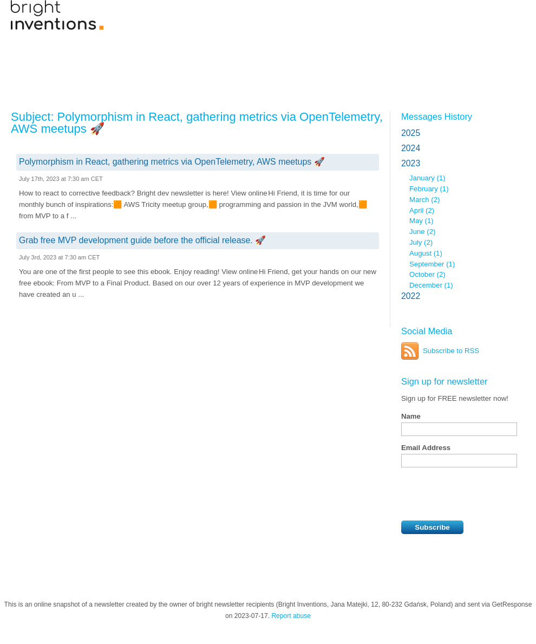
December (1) (431, 285)
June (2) (422, 231)
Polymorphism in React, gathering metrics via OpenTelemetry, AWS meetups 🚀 (172, 161)
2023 (410, 163)
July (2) (421, 242)
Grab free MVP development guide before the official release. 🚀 (142, 240)
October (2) (427, 274)
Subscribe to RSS (451, 351)
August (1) (425, 253)
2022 (410, 296)
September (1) (432, 264)
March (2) (424, 200)
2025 (410, 133)
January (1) (427, 178)
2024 (410, 148)
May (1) (421, 221)
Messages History (436, 116)
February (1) (429, 189)
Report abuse (291, 616)
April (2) (421, 210)
